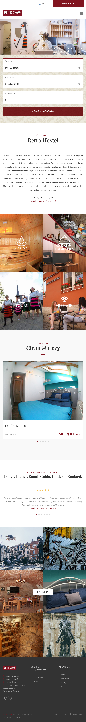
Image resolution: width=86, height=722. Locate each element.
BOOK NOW (68, 3)
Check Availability (43, 111)
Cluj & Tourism (37, 678)
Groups (34, 682)
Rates (62, 675)
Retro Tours (64, 679)
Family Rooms (15, 425)
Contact (62, 687)
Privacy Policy (77, 714)
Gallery (62, 683)
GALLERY (43, 592)
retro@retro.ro (11, 682)
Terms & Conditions (62, 714)
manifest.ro (16, 717)
